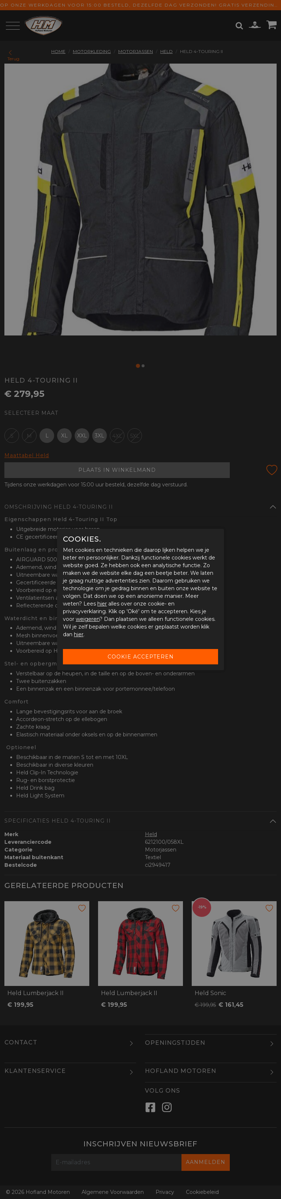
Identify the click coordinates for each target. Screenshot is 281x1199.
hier (102, 603)
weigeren (88, 619)
